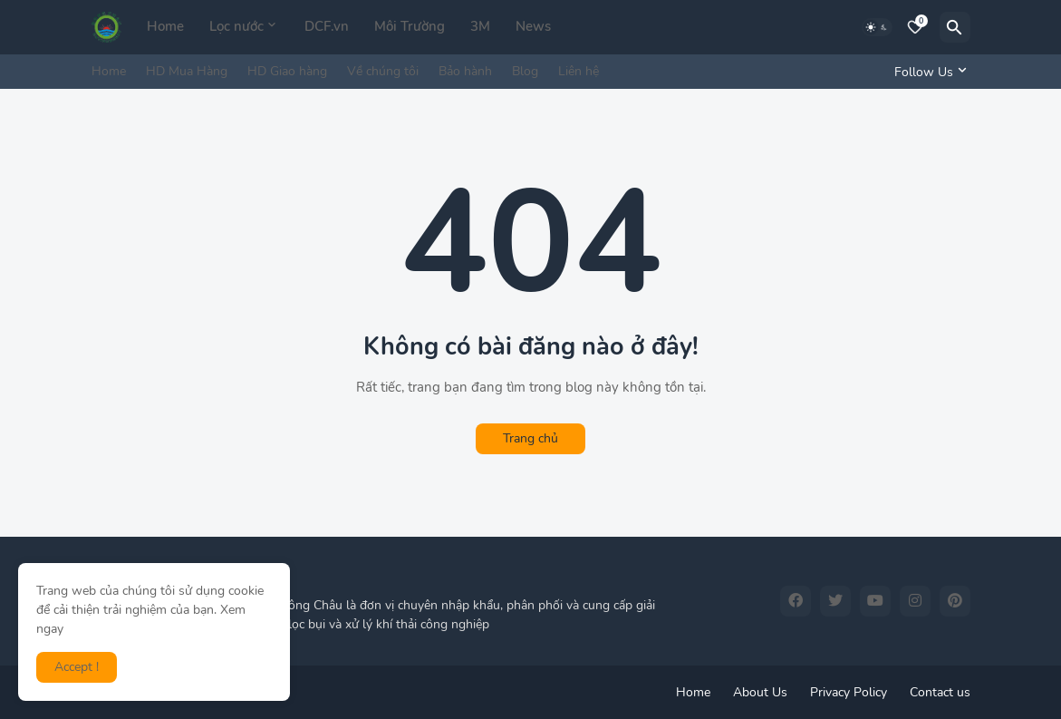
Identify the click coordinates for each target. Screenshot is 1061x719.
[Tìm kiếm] (955, 27)
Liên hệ (578, 71)
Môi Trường (409, 26)
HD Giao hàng (287, 71)
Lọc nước (236, 26)
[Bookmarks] (915, 27)
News (533, 26)
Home (165, 26)
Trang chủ (530, 438)
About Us (760, 692)
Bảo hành (465, 71)
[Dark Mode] (877, 27)
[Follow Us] (927, 71)
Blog (525, 71)
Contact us (940, 692)
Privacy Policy (848, 692)
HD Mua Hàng (186, 71)
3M (480, 26)
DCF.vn (326, 26)
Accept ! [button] (76, 666)
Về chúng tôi (383, 71)
